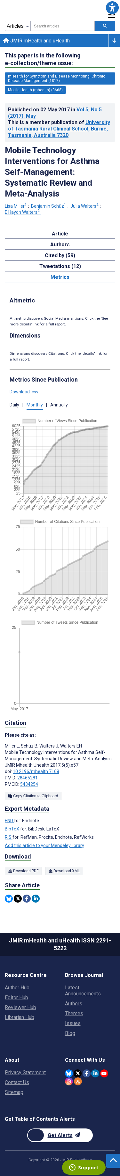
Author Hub (17, 988)
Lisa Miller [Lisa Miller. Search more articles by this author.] (16, 206)
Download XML (64, 871)
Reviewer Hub (20, 1007)
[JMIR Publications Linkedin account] (95, 1073)
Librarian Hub (19, 1017)
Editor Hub (16, 997)
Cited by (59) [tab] (60, 255)
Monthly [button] (35, 404)
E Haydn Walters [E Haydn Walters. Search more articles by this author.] (23, 212)
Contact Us (17, 1082)
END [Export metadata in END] (9, 820)
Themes (74, 1013)
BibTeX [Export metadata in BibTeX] (12, 828)
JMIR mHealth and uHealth (36, 41)
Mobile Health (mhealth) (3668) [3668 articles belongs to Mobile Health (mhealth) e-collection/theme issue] (35, 90)
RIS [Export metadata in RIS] (8, 837)
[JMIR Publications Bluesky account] (69, 1073)
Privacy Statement (25, 1072)
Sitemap (14, 1092)
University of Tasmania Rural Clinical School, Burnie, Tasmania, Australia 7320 (59, 128)
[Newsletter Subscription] (60, 1135)
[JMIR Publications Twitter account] (78, 1073)
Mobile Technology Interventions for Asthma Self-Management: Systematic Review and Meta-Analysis (52, 171)
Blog (70, 1033)
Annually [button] (59, 404)
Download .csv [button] (24, 391)
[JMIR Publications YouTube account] (104, 1073)
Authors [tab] (60, 245)
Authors (73, 1004)
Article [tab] (60, 234)
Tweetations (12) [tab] (60, 266)
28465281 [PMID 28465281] (27, 777)
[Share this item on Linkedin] (36, 899)
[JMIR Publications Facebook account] (87, 1073)
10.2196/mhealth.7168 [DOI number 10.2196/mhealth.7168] (36, 771)
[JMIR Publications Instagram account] (69, 1081)
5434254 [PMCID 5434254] (29, 784)
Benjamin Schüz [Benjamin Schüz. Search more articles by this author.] (49, 206)
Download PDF (23, 871)
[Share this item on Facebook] (27, 899)
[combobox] (62, 26)
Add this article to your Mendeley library (44, 845)
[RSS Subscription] (78, 1081)
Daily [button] (14, 404)
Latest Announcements (83, 991)
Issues (73, 1023)
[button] (112, 8)
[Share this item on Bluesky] (9, 899)
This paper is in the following (43, 59)
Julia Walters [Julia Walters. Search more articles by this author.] (85, 206)
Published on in (55, 113)
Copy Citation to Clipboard (33, 796)
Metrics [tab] (60, 277)
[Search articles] (105, 26)
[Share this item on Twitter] (18, 899)
